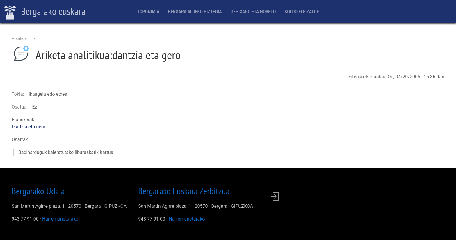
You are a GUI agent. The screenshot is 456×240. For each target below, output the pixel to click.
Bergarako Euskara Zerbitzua (184, 191)
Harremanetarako (60, 219)
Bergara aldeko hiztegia (195, 11)
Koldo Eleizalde (301, 11)
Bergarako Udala (38, 191)
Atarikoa (19, 38)
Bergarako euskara (45, 11)
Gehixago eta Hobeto (253, 11)
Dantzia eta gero (28, 126)
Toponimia (148, 11)
